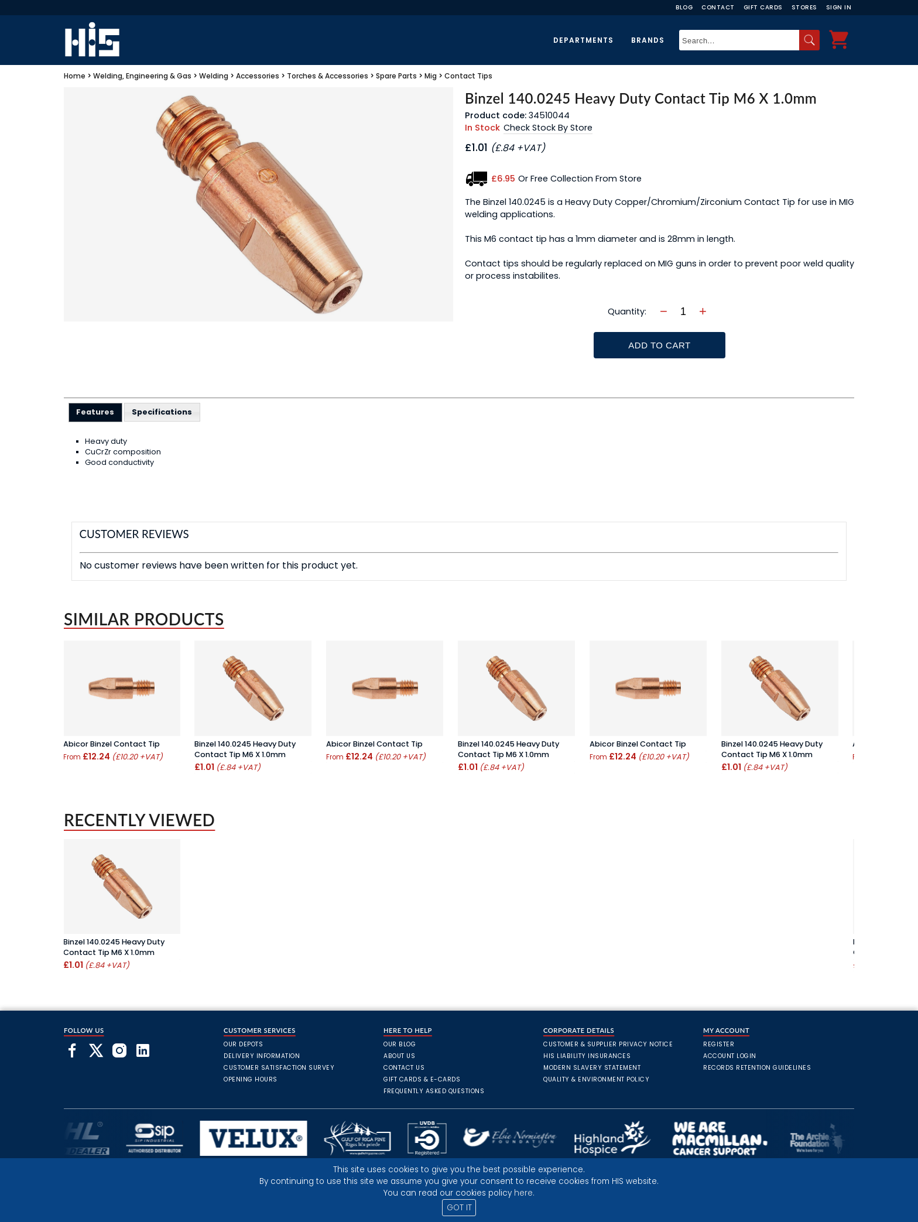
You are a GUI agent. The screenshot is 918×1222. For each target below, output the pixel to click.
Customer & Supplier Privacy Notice (608, 1044)
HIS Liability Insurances (587, 1056)
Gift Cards (763, 7)
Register (718, 1044)
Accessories (257, 76)
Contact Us (403, 1067)
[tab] (95, 412)
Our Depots (243, 1044)
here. (524, 1193)
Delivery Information (262, 1056)
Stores (804, 7)
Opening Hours (251, 1079)
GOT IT (459, 1207)
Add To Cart (659, 345)
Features (95, 412)
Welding (213, 76)
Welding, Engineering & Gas (142, 76)
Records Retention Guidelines (757, 1067)
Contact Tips (468, 76)
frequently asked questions (433, 1091)
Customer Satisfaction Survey (279, 1067)
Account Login (729, 1056)
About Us (399, 1056)
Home (74, 76)
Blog (684, 7)
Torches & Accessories (327, 76)
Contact (718, 7)
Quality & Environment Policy (596, 1079)
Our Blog (399, 1044)
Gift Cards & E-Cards (421, 1079)
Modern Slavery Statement (591, 1067)
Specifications (162, 412)
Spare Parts (396, 76)
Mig (430, 76)
